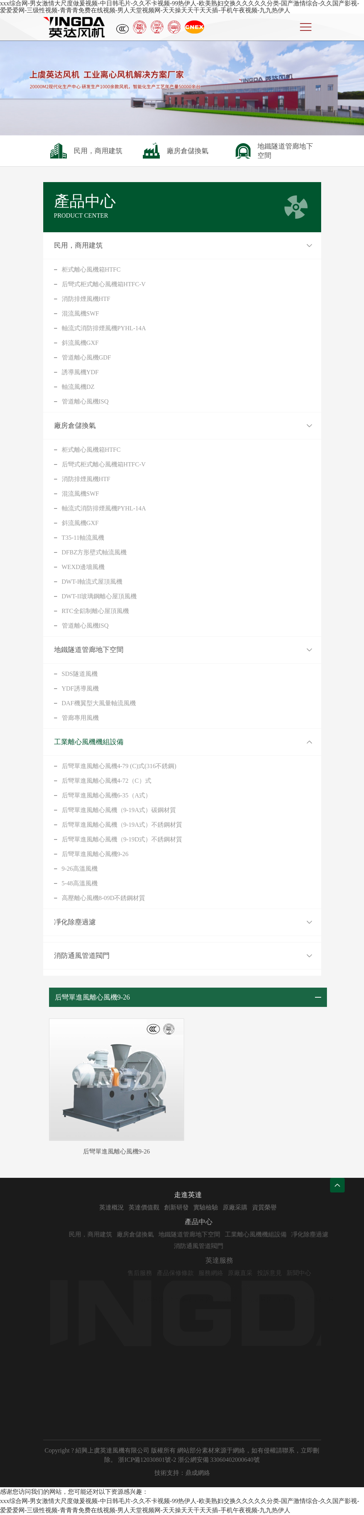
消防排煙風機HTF (86, 299)
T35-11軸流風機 (83, 537)
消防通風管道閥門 (82, 955)
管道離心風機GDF (86, 357)
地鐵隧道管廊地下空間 (89, 650)
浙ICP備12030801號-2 (147, 1459)
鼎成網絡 (197, 1472)
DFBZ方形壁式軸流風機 (94, 552)
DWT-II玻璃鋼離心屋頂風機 (99, 596)
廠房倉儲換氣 (75, 425)
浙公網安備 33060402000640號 (219, 1459)
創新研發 (205, 1207)
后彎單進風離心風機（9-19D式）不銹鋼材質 (122, 839)
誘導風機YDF (80, 372)
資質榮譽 (293, 1207)
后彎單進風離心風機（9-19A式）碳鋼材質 (119, 810)
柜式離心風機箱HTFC (91, 269)
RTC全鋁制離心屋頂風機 (95, 611)
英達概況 (140, 1207)
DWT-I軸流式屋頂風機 (92, 581)
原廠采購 (264, 1207)
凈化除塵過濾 (75, 922)
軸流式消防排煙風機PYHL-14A (104, 328)
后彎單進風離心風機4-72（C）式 (106, 780)
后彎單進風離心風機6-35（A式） (107, 795)
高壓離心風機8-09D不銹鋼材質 (104, 898)
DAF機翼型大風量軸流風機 (99, 703)
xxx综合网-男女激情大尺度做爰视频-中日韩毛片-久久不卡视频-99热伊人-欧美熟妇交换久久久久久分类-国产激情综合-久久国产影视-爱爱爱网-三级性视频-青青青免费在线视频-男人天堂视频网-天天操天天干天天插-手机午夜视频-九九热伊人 (179, 7)
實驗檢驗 (234, 1207)
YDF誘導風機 (80, 688)
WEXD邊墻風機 (83, 567)
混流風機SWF (80, 313)
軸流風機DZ (78, 386)
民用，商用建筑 (78, 245)
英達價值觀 (172, 1207)
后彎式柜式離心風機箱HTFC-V (104, 284)
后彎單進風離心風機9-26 (95, 854)
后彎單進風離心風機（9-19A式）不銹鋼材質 (122, 824)
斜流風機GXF (80, 342)
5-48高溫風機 (80, 883)
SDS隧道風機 (80, 674)
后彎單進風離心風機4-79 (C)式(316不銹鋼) (119, 766)
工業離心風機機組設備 (89, 742)
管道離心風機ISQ (85, 401)
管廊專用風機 (80, 717)
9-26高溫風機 (80, 868)
